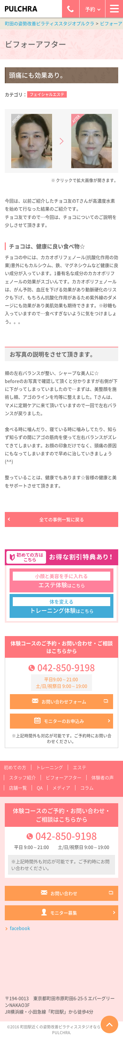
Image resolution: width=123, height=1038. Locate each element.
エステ (79, 767)
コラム (87, 787)
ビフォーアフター (63, 777)
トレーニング (49, 767)
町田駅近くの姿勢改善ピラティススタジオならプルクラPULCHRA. (68, 1029)
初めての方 (15, 767)
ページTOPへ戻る (109, 1024)
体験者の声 (102, 777)
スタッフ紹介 (22, 777)
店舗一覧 (18, 787)
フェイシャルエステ (47, 94)
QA (39, 787)
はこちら (61, 580)
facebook (20, 928)
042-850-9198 (66, 667)
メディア (61, 787)
